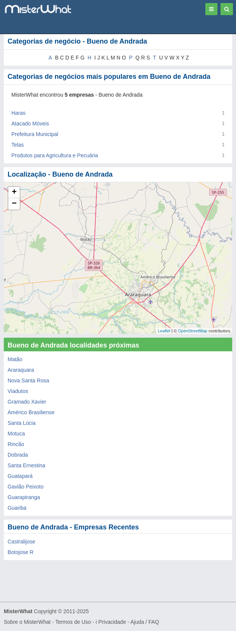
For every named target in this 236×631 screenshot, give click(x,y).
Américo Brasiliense (31, 412)
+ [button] (14, 192)
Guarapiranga (24, 497)
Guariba (17, 508)
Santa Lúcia (22, 423)
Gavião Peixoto (26, 487)
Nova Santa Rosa (28, 380)
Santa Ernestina (26, 465)
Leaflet (164, 331)
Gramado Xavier (27, 402)
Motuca (16, 434)
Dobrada (18, 455)
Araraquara (21, 370)
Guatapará (20, 476)
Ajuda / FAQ (144, 622)
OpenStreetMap (193, 331)
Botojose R (20, 552)
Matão (15, 359)
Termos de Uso (73, 622)
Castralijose (21, 542)
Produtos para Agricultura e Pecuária (54, 155)
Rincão (16, 444)
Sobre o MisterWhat (27, 622)
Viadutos (18, 391)
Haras (18, 113)
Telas (17, 145)
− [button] (14, 204)
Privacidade (112, 622)
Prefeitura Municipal (34, 134)
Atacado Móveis (30, 124)
